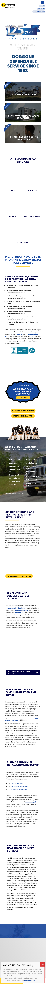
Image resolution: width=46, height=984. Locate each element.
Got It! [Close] (42, 964)
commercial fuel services (27, 261)
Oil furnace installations (19, 790)
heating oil (19, 613)
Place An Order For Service (19, 576)
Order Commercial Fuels (23, 411)
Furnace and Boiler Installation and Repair (22, 764)
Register (42, 8)
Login (43, 6)
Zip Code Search (40, 11)
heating (19, 334)
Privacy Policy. (29, 980)
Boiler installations (17, 783)
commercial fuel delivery (15, 608)
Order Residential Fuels (23, 416)
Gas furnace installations (19, 787)
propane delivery (21, 610)
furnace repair (30, 802)
